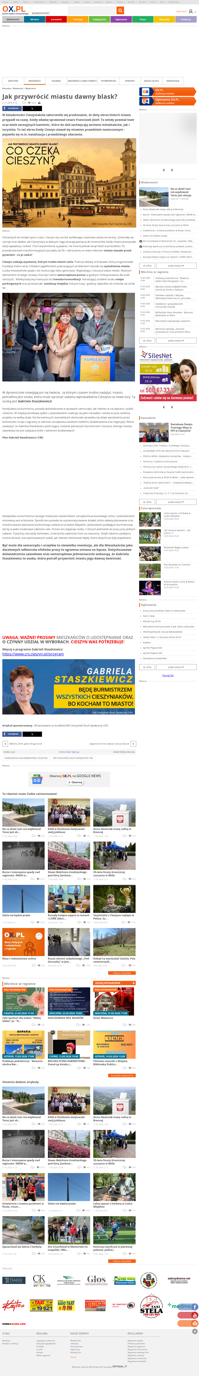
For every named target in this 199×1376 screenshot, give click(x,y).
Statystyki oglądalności (46, 1343)
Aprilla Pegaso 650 (152, 647)
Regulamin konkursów (137, 1358)
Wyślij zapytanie (43, 1355)
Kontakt (39, 1352)
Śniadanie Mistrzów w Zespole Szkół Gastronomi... (169, 472)
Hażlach (77, 2)
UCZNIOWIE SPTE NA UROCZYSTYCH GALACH (166, 450)
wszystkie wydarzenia (122, 1075)
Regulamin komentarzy (138, 1349)
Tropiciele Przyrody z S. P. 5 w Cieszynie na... (166, 493)
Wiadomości (13, 19)
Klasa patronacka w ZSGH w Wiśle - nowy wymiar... (169, 477)
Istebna (87, 2)
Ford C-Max (149, 615)
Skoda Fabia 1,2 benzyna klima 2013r (162, 637)
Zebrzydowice (174, 2)
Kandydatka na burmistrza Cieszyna (26, 758)
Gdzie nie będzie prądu (155, 235)
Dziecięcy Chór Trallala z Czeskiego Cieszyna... (167, 445)
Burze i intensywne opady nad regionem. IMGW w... (170, 214)
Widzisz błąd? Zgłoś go (69, 751)
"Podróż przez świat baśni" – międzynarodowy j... (168, 482)
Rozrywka (164, 19)
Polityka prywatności (136, 1343)
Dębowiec (53, 2)
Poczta (73, 1357)
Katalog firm (99, 19)
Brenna (5, 2)
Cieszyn (26, 2)
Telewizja (78, 19)
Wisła (162, 2)
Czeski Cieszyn (39, 2)
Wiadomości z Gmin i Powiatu (82, 81)
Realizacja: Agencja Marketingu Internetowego (99, 1366)
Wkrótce (34, 19)
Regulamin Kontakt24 (137, 1361)
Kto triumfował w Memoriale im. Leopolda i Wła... (168, 241)
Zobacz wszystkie (122, 972)
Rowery (147, 642)
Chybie (15, 2)
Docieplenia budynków (155, 658)
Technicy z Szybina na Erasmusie (160, 461)
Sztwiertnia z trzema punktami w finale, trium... (167, 230)
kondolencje (173, 81)
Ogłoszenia (121, 19)
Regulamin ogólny (135, 1340)
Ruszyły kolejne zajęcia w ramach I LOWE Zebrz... (168, 256)
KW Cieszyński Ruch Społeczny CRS (73, 758)
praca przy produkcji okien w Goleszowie (164, 610)
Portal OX (168, 675)
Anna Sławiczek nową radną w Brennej (163, 209)
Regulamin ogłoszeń (136, 1346)
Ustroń (152, 2)
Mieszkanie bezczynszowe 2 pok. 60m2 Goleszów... (169, 626)
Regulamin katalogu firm (138, 1352)
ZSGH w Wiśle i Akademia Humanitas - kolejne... (168, 456)
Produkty (40, 1346)
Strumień (142, 2)
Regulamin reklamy (136, 1355)
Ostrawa (120, 2)
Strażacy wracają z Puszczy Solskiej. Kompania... (168, 251)
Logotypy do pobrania (45, 1340)
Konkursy (186, 19)
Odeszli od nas (151, 81)
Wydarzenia (30, 88)
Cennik (39, 1349)
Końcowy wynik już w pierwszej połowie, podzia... (168, 246)
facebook (11, 108)
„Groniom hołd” (151, 487)
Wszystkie (13, 81)
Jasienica (98, 2)
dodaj (107, 983)
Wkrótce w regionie (20, 984)
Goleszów (65, 2)
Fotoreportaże (108, 81)
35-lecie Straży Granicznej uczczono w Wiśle (166, 225)
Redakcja (6, 1340)
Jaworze (109, 2)
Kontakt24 (56, 19)
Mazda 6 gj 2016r (152, 621)
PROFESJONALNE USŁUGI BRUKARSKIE (162, 631)
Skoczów (131, 2)
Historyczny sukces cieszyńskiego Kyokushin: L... (168, 466)
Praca (143, 19)
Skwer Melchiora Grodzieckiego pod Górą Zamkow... (170, 219)
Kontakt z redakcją (10, 1343)
